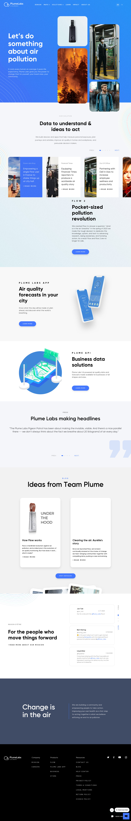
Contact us (82, 762)
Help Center (82, 771)
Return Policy (83, 794)
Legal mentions (84, 790)
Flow (53, 762)
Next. (117, 150)
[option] (27, 177)
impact (76, 4)
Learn (68, 4)
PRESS (79, 776)
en (118, 5)
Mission (35, 762)
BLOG (78, 767)
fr (122, 5)
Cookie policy (83, 799)
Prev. (92, 150)
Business (54, 771)
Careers (36, 767)
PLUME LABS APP (58, 767)
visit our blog (65, 576)
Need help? (118, 816)
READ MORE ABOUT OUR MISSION (27, 645)
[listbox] (65, 439)
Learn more (80, 251)
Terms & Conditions (86, 785)
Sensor (38, 4)
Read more (30, 186)
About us (86, 4)
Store (53, 776)
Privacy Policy (83, 780)
